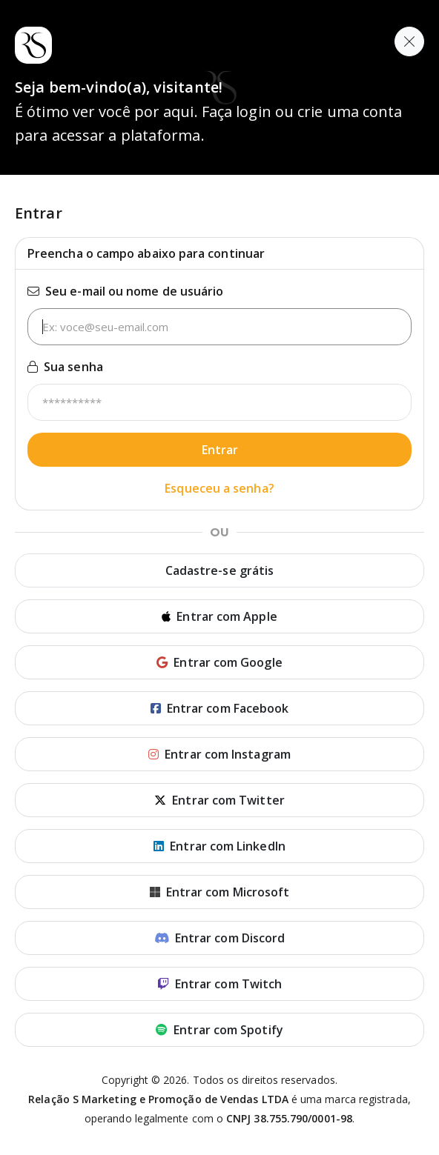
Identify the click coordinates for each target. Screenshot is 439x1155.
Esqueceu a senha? (219, 488)
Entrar (220, 450)
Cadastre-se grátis (219, 570)
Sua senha (65, 367)
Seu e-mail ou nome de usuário (125, 291)
